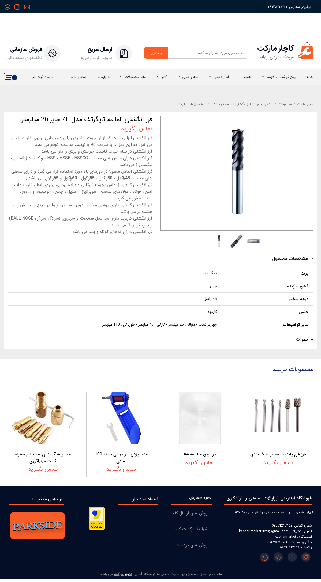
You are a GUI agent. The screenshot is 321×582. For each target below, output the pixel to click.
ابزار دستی (221, 77)
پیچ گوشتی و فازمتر (281, 77)
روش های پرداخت (191, 548)
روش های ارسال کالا (190, 516)
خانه (310, 77)
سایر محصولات (136, 77)
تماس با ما (78, 77)
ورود (50, 77)
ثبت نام (37, 77)
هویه (247, 77)
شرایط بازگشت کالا (191, 532)
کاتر (164, 77)
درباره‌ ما (104, 77)
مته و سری (190, 77)
